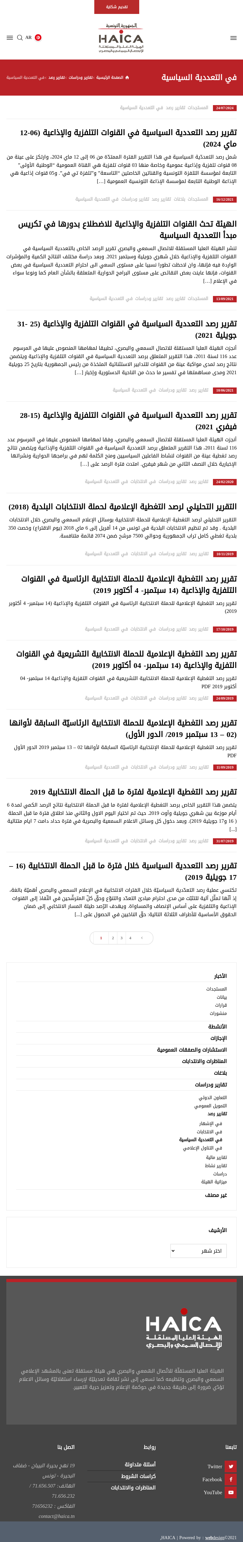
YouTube (213, 1492)
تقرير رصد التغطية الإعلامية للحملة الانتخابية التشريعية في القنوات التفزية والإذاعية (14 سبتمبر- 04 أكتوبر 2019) (126, 660)
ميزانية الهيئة (214, 1182)
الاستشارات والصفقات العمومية (192, 1050)
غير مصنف (216, 1195)
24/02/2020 (225, 482)
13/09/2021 (225, 299)
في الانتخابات (143, 481)
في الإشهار (210, 1123)
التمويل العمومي (210, 1106)
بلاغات (179, 199)
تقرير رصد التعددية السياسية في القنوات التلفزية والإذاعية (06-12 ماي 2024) (128, 138)
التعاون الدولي (213, 1097)
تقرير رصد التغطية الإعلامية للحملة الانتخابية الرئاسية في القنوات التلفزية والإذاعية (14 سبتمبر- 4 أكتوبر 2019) (129, 585)
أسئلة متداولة (140, 1465)
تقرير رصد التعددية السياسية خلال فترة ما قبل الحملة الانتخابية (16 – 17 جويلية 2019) (123, 871)
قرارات (221, 1005)
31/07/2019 (225, 841)
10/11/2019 (225, 554)
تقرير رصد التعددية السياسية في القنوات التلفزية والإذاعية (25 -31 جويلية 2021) (127, 330)
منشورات (218, 1013)
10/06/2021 (225, 390)
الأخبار (220, 976)
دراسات (220, 1174)
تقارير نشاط (216, 1165)
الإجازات (218, 1038)
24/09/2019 (225, 698)
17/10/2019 (225, 629)
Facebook (212, 1479)
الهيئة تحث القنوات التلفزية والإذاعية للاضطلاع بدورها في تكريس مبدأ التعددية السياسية (127, 230)
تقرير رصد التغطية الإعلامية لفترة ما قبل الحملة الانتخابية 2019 (133, 792)
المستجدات (198, 108)
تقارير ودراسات (135, 199)
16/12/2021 (225, 200)
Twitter (215, 1466)
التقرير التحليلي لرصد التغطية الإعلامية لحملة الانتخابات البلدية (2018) (123, 507)
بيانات (222, 997)
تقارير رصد (175, 108)
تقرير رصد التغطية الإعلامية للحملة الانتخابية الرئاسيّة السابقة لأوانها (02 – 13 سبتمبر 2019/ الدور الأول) (123, 729)
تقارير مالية (216, 1157)
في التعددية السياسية (141, 108)
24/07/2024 (225, 108)
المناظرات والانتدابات (204, 1061)
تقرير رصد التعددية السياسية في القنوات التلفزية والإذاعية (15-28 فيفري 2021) (128, 421)
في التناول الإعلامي (202, 1148)
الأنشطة (217, 1027)
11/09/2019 (225, 768)
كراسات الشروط (138, 1476)
